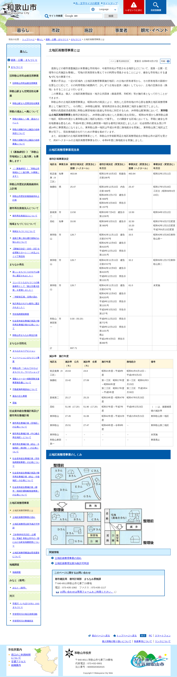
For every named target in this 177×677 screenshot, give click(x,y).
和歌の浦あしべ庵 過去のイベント (25, 121)
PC (150, 635)
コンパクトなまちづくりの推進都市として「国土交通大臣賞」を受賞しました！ (25, 286)
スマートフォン (163, 635)
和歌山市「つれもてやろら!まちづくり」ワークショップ (25, 370)
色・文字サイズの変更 (87, 3)
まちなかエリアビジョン (23, 351)
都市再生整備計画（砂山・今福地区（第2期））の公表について (25, 448)
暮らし (40, 39)
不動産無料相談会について (24, 389)
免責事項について (143, 641)
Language (104, 9)
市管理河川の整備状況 (22, 621)
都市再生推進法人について (24, 216)
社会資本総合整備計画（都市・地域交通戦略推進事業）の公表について (25, 491)
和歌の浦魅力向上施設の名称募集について (25, 142)
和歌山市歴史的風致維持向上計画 (25, 198)
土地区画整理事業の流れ (68, 558)
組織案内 (16, 665)
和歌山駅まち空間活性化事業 (25, 103)
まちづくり (76, 39)
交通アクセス (18, 661)
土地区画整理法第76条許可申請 (72, 563)
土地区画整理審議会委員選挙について (25, 554)
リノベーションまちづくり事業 (25, 359)
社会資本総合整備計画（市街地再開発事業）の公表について (25, 462)
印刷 (163, 61)
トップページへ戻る (127, 635)
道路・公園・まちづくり (57, 39)
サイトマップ (110, 3)
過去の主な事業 (19, 396)
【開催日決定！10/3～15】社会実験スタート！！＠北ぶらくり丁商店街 (26, 253)
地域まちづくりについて (23, 231)
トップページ (28, 39)
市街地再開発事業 (20, 314)
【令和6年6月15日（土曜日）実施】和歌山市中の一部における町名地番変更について (25, 540)
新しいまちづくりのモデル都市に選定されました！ (25, 274)
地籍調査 (16, 572)
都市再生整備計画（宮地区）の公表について (25, 425)
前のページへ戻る (101, 635)
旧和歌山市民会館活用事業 (24, 83)
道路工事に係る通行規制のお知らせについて (25, 240)
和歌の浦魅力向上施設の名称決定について (25, 131)
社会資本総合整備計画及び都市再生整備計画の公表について (25, 325)
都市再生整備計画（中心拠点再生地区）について (25, 435)
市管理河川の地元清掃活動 (24, 614)
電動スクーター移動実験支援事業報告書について (25, 381)
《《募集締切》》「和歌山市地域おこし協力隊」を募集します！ (25, 172)
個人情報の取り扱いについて (116, 641)
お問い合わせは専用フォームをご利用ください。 (88, 592)
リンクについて (163, 641)
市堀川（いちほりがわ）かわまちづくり (25, 605)
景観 (14, 403)
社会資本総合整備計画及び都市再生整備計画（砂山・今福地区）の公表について (25, 477)
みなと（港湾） (19, 588)
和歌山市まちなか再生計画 (24, 335)
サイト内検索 (56, 16)
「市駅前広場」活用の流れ (24, 297)
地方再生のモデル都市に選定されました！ (25, 305)
